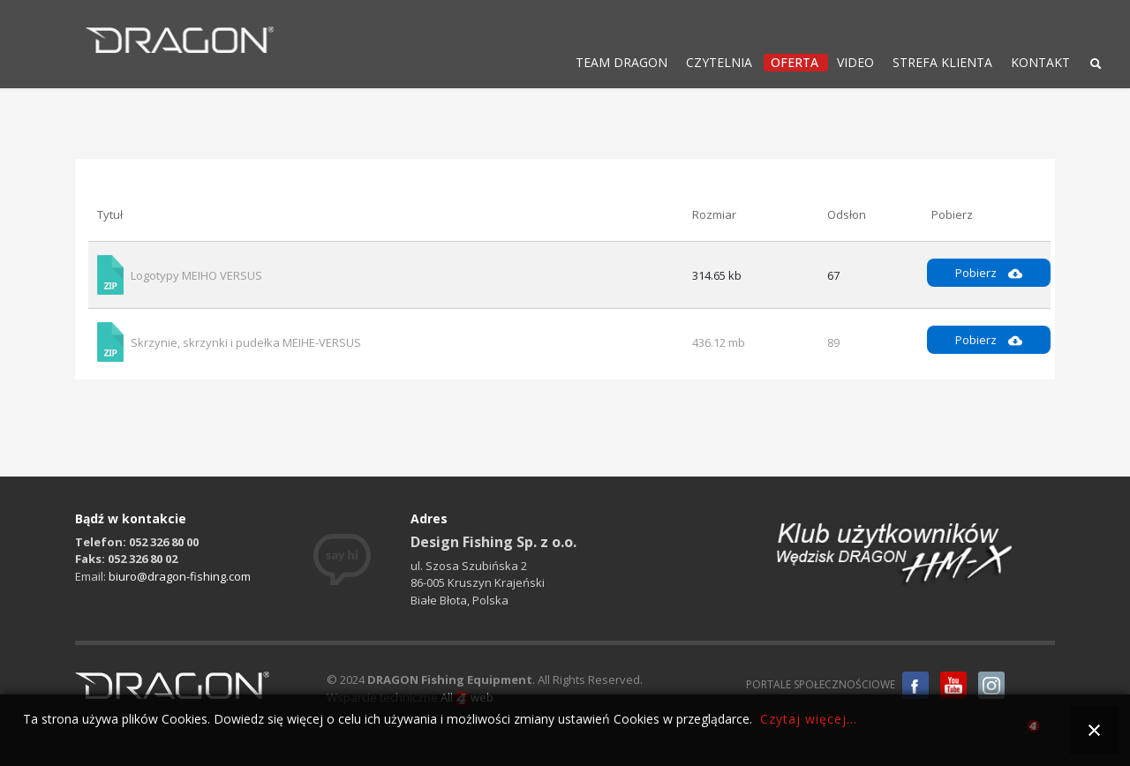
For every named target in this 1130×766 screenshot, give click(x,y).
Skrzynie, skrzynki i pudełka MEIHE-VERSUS (246, 342)
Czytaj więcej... (808, 718)
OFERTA (794, 62)
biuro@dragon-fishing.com (180, 576)
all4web (1033, 728)
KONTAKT (1040, 62)
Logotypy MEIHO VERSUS (196, 275)
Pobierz (988, 273)
